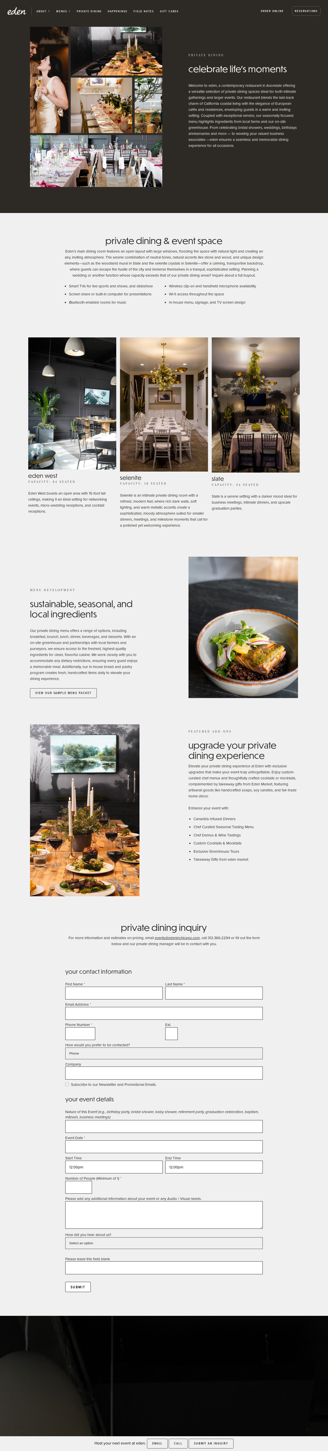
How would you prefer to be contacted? (97, 1045)
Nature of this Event (162, 1114)
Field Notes (144, 11)
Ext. (168, 1024)
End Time (173, 1158)
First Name (75, 984)
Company (73, 1064)
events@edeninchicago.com (177, 937)
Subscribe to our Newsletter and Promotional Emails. (113, 1084)
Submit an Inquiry (211, 1443)
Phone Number (78, 1024)
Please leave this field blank (87, 1259)
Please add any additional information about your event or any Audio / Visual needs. (133, 1198)
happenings (118, 11)
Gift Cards (169, 11)
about (41, 11)
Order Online (272, 11)
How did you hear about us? (88, 1234)
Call (178, 1443)
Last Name (175, 984)
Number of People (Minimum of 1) (93, 1178)
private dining (89, 11)
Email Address (78, 1004)
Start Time (73, 1158)
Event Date (75, 1137)
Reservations (306, 11)
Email (157, 1443)
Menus (61, 11)
